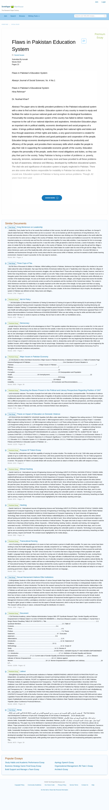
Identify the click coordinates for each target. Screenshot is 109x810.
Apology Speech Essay (64, 762)
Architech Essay (61, 769)
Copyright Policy (19, 785)
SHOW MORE (52, 198)
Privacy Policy (62, 785)
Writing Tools (33, 16)
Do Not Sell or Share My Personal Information (54, 790)
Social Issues (15, 24)
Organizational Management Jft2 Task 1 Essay (74, 766)
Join (96, 2)
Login (104, 2)
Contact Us (85, 785)
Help (93, 785)
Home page (5, 24)
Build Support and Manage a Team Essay (22, 769)
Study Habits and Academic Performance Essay (24, 762)
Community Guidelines (34, 785)
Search (13, 16)
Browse (22, 16)
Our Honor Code (50, 785)
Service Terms (74, 785)
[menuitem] (96, 2)
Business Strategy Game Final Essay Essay (23, 766)
